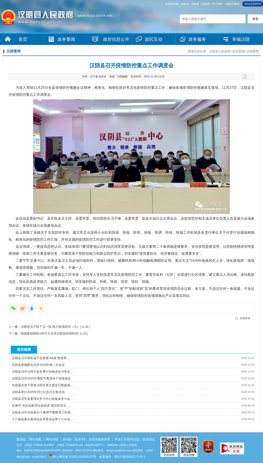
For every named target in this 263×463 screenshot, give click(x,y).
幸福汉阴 (241, 39)
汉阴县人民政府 (220, 51)
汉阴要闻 (252, 51)
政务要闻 (66, 39)
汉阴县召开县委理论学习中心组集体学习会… (42, 399)
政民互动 (153, 39)
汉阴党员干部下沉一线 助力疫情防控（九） (50, 326)
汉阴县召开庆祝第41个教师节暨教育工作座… (43, 412)
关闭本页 (245, 318)
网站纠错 (52, 439)
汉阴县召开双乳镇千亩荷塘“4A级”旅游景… (41, 358)
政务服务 (197, 39)
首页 (22, 39)
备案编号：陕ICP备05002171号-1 (122, 456)
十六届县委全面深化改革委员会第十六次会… (42, 419)
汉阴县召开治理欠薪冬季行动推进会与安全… (42, 371)
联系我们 (149, 439)
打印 (246, 76)
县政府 (206, 3)
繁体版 (21, 439)
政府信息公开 (116, 39)
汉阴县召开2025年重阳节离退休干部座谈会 (41, 378)
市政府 (195, 3)
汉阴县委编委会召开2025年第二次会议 (38, 365)
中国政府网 (171, 3)
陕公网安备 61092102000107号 (72, 456)
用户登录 (217, 3)
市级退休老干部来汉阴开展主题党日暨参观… (42, 385)
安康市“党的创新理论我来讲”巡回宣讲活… (40, 405)
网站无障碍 (233, 3)
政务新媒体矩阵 (99, 439)
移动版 (67, 439)
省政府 (185, 3)
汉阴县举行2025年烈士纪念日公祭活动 (38, 392)
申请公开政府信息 (127, 439)
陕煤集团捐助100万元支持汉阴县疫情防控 (49, 333)
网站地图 (35, 439)
